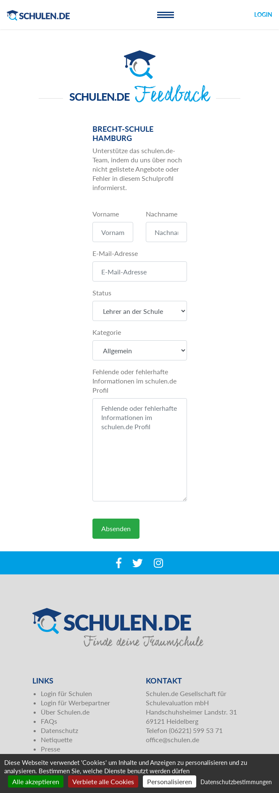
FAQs (49, 721)
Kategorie (106, 332)
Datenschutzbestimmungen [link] (236, 781)
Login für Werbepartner (75, 703)
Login (263, 14)
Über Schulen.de (65, 712)
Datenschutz (59, 730)
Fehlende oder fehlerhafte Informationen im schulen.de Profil (134, 381)
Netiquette (56, 739)
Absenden (116, 528)
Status (101, 293)
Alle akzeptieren (35, 781)
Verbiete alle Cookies (103, 781)
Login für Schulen (66, 693)
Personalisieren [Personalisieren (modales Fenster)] (169, 781)
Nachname (161, 214)
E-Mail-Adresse (115, 253)
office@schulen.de (172, 739)
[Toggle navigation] (165, 15)
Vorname (105, 214)
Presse (50, 749)
